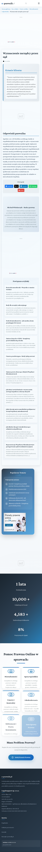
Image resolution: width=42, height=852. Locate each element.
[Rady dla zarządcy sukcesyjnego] (21, 310)
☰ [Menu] (39, 3)
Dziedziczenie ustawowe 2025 (17, 489)
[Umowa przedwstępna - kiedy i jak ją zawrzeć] (21, 361)
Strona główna (6, 9)
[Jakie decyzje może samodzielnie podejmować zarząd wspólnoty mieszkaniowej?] (21, 415)
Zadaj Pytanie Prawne (21, 757)
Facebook (9, 186)
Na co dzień (15, 9)
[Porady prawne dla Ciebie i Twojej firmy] (15, 531)
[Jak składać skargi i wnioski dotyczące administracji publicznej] (21, 432)
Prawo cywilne (24, 9)
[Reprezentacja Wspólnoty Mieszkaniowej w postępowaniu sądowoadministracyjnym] (21, 450)
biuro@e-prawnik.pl (8, 836)
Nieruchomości (33, 9)
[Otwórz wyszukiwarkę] (26, 3)
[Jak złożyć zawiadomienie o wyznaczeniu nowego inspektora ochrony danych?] (21, 396)
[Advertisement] (21, 29)
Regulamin (5, 823)
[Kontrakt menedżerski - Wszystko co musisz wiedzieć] (21, 293)
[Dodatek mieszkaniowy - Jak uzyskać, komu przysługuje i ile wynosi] (21, 326)
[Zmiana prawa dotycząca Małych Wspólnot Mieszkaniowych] (21, 377)
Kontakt (4, 832)
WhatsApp (33, 186)
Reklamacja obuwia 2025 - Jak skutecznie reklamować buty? (17, 499)
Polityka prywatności (8, 827)
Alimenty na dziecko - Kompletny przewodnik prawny (18, 504)
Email (21, 190)
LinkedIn (24, 186)
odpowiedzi (5, 11)
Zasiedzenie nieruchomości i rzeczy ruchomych (19, 494)
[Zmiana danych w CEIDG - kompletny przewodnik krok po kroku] (21, 344)
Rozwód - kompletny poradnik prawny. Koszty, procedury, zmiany (19, 485)
